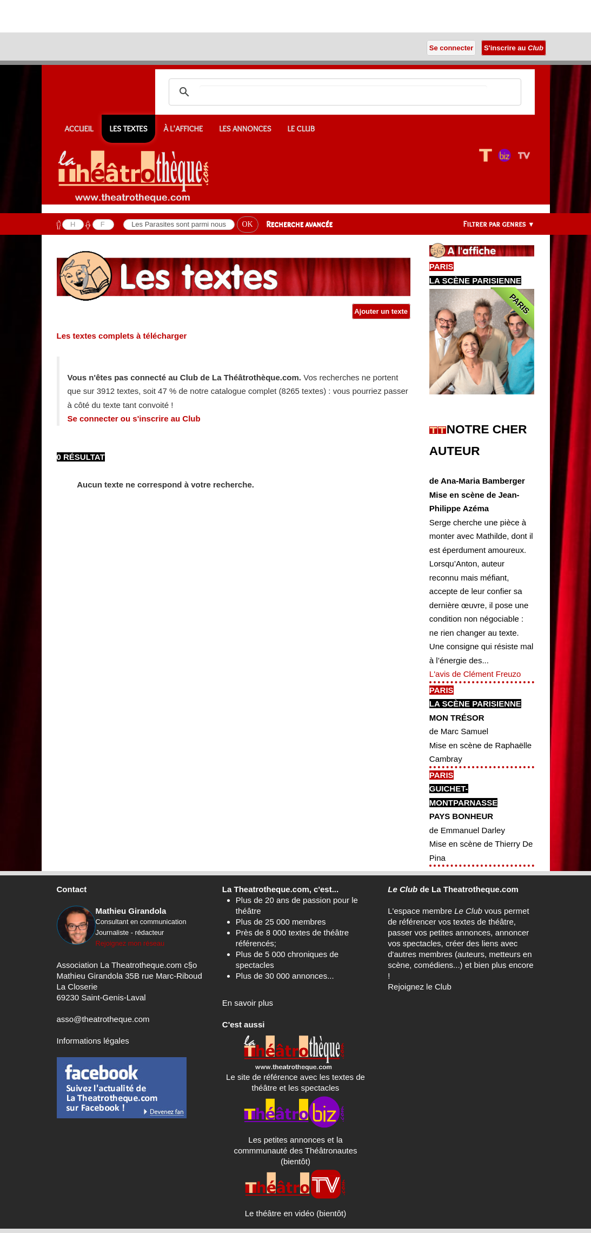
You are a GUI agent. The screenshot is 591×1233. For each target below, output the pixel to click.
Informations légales (93, 1040)
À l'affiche (183, 129)
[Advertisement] (126, 16)
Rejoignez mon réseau (130, 943)
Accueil (79, 129)
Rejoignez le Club (419, 986)
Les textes (129, 129)
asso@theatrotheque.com (103, 1019)
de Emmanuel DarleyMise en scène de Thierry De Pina (481, 844)
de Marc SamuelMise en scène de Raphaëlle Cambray (480, 745)
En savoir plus (247, 1002)
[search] (343, 91)
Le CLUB (301, 129)
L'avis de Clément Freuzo (475, 673)
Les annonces (245, 129)
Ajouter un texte (381, 311)
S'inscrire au (513, 48)
